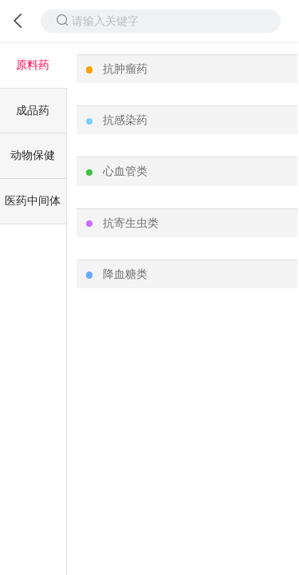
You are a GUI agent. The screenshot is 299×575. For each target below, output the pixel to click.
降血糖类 (125, 274)
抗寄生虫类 (131, 222)
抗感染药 (125, 119)
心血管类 (125, 171)
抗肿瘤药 (125, 68)
